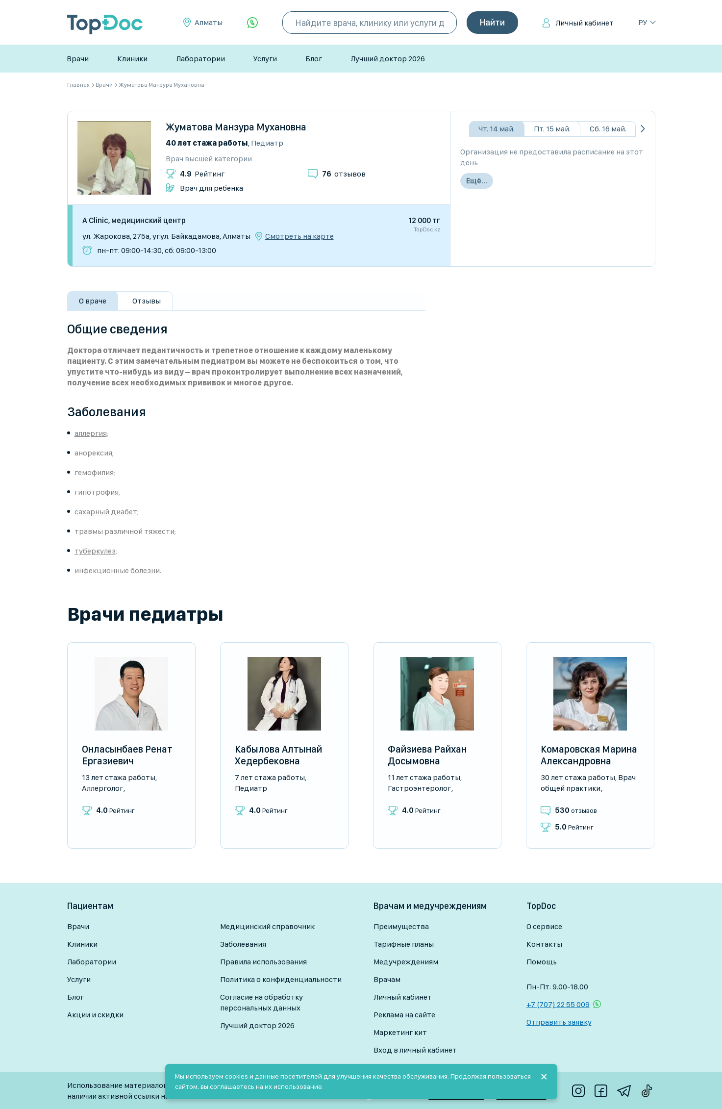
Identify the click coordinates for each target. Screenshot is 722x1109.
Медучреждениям (405, 961)
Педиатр (267, 143)
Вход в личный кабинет (415, 1050)
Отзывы (146, 300)
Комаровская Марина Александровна (589, 755)
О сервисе (544, 926)
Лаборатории (200, 58)
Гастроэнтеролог (419, 788)
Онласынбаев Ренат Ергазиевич (127, 755)
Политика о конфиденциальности (281, 979)
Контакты (544, 944)
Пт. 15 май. (552, 128)
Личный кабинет (584, 22)
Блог (313, 58)
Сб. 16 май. (608, 128)
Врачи (78, 58)
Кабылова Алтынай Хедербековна (278, 755)
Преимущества (401, 926)
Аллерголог (102, 788)
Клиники (132, 58)
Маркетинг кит (400, 1032)
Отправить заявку (559, 1022)
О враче (92, 300)
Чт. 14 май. (496, 128)
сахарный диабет (106, 511)
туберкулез (95, 550)
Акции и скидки (95, 1014)
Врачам (386, 979)
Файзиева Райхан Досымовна (427, 755)
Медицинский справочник (267, 926)
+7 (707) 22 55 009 (558, 1004)
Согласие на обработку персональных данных (261, 1002)
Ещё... (476, 180)
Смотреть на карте (299, 236)
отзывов (344, 173)
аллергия (91, 433)
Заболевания (243, 944)
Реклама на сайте (404, 1014)
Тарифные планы (403, 944)
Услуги (265, 58)
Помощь (541, 961)
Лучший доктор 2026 (387, 58)
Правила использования (263, 961)
